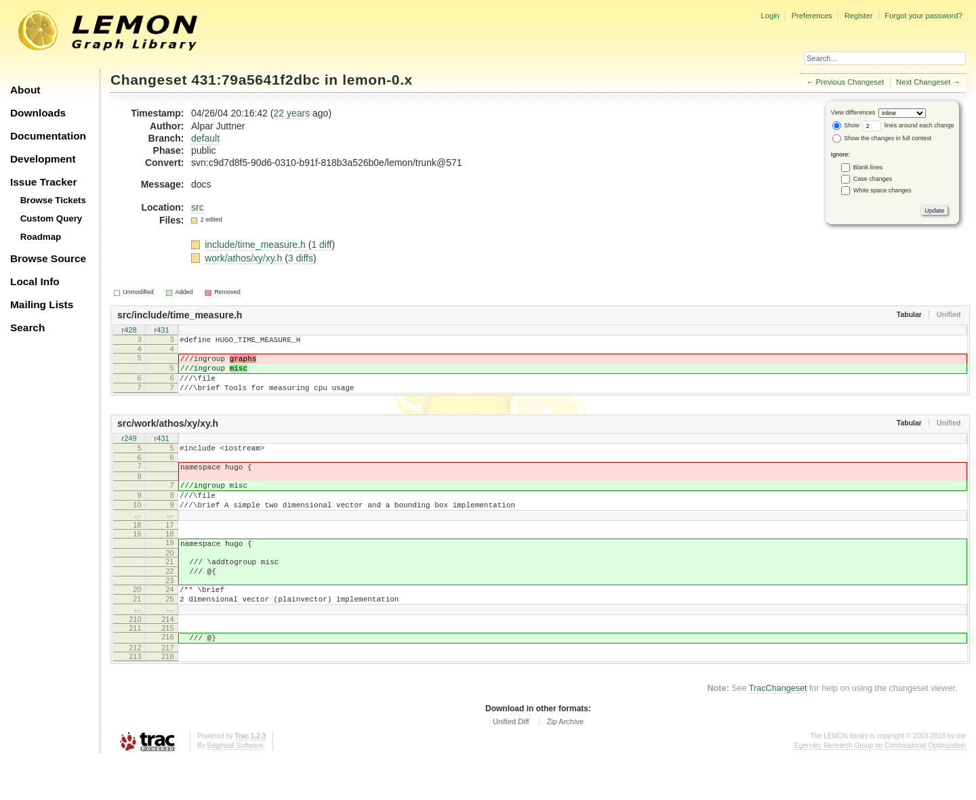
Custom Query (51, 218)
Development (43, 159)
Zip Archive (565, 762)
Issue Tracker (43, 182)
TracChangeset (778, 729)
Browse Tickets (53, 200)
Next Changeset (923, 82)
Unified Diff (511, 762)
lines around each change (908, 125)
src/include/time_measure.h (179, 315)
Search (27, 327)
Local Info (35, 281)
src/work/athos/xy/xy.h (167, 435)
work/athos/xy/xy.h (245, 258)
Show (845, 125)
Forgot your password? (923, 16)
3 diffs (300, 258)
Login (769, 16)
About (25, 90)
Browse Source (48, 258)
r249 (128, 452)
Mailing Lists (41, 304)
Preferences (812, 16)
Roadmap (41, 237)
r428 (128, 331)
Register (859, 16)
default (205, 138)
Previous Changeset (850, 82)
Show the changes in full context (882, 138)
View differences (853, 112)
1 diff (321, 244)
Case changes (873, 178)
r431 (161, 331)
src (197, 207)
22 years (291, 113)
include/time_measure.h (256, 244)
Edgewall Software (235, 786)
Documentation (48, 136)
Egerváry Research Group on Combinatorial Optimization (880, 786)
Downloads (38, 113)
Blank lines (868, 167)
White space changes (882, 190)
